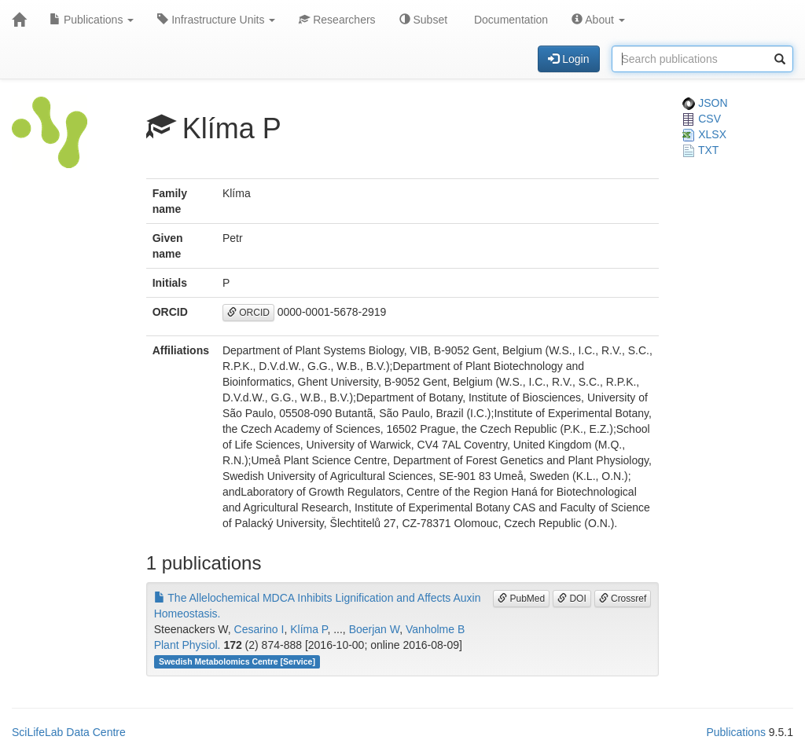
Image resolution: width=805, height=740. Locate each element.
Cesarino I (259, 629)
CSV (701, 118)
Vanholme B (435, 629)
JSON (704, 103)
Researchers (337, 19)
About (598, 19)
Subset (423, 19)
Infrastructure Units (216, 19)
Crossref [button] (623, 598)
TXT (700, 150)
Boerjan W (374, 629)
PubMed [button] (521, 598)
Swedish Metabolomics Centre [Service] (237, 661)
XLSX (704, 134)
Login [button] (568, 59)
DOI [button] (571, 598)
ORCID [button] (248, 312)
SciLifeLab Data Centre (69, 732)
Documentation (509, 19)
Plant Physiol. (187, 645)
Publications (92, 19)
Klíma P (308, 629)
